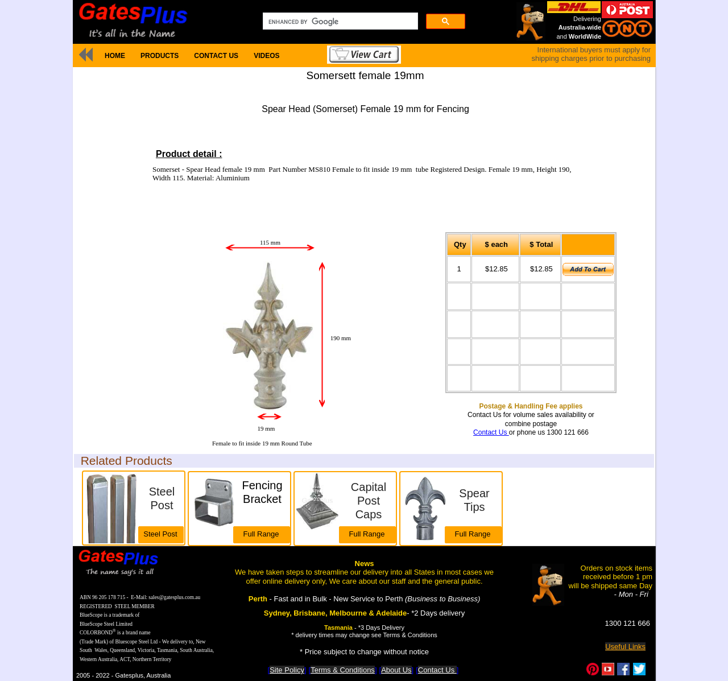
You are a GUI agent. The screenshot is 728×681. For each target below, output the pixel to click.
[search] (339, 21)
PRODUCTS (159, 56)
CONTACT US (216, 56)
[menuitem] (114, 55)
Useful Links (625, 646)
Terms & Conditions (343, 670)
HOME (115, 56)
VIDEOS (266, 56)
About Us (396, 670)
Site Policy (287, 670)
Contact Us (491, 432)
